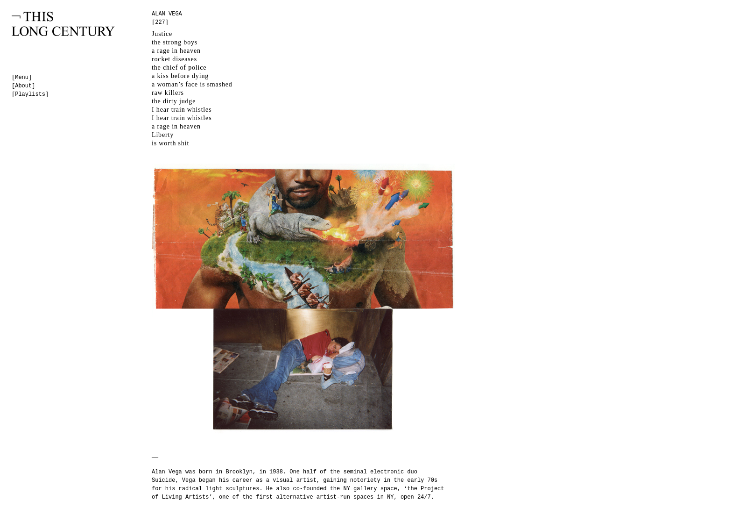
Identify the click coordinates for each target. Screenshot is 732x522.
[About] (23, 86)
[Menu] (22, 77)
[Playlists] (30, 94)
